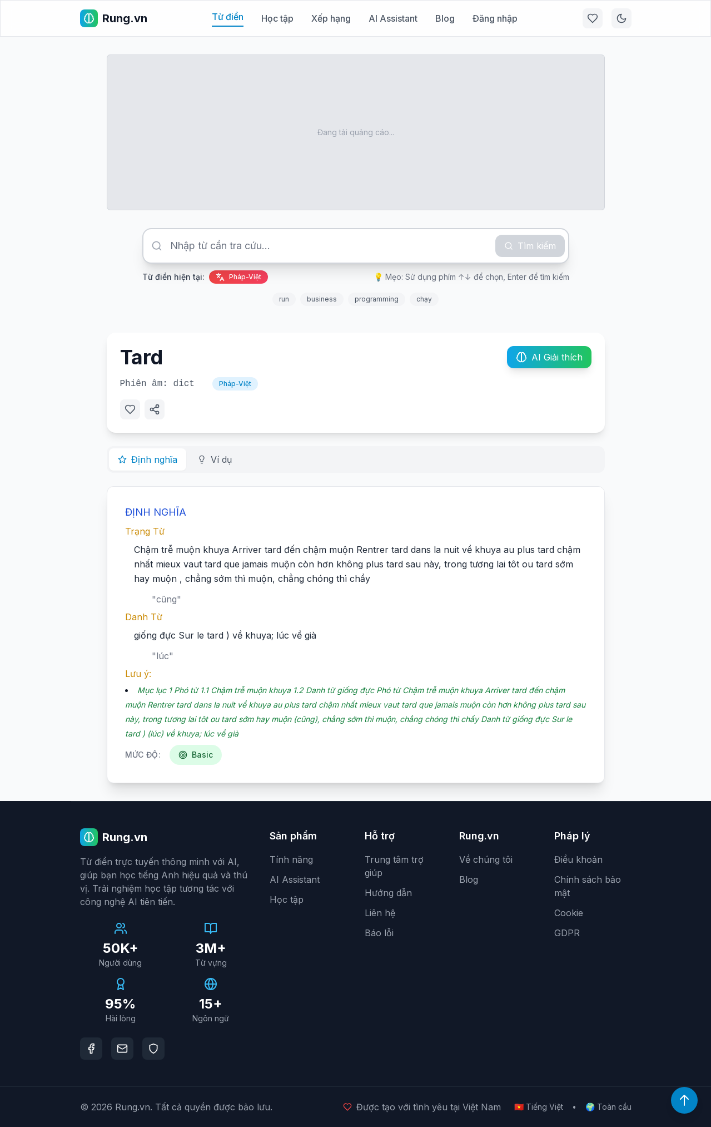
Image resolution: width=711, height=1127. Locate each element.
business (322, 299)
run (284, 299)
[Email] (122, 1048)
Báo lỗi (379, 932)
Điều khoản (578, 859)
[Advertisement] (355, 132)
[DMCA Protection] (153, 1048)
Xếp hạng (331, 18)
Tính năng (291, 859)
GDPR (567, 932)
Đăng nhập (495, 18)
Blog (445, 18)
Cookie (568, 912)
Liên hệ (380, 912)
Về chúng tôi (486, 859)
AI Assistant (393, 18)
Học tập (277, 18)
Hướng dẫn (388, 892)
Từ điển (227, 16)
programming (377, 299)
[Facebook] (91, 1048)
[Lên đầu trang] (684, 1100)
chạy (424, 299)
